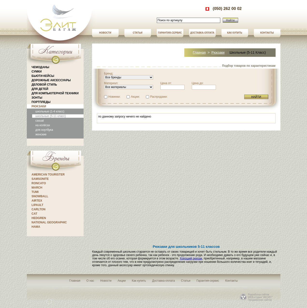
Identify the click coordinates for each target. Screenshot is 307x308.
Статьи (138, 32)
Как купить (234, 32)
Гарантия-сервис (170, 32)
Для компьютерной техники (55, 93)
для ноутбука (44, 130)
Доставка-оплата (202, 32)
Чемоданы (40, 67)
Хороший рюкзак (191, 258)
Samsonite (40, 179)
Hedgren (39, 218)
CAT (34, 213)
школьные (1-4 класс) (50, 111)
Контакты (267, 32)
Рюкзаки (39, 106)
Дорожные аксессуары (51, 80)
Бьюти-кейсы (43, 76)
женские (41, 134)
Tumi (35, 192)
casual (40, 120)
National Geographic (49, 222)
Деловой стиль (44, 84)
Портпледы (41, 102)
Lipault (37, 205)
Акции (122, 280)
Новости (105, 32)
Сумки (37, 71)
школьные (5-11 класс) (51, 116)
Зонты (37, 97)
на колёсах (43, 125)
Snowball (40, 196)
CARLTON (39, 209)
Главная (199, 52)
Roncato (39, 183)
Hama (36, 226)
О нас (90, 280)
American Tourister (48, 174)
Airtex (37, 200)
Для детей (40, 89)
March (37, 187)
